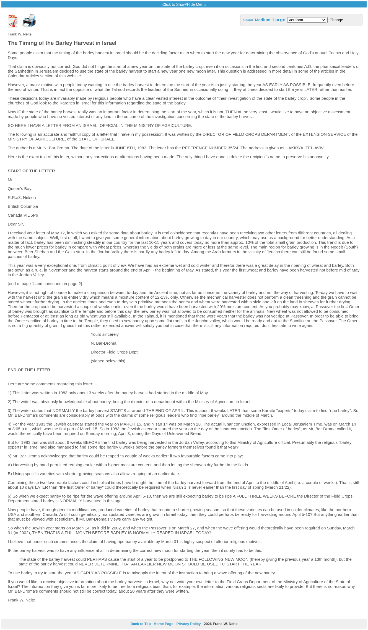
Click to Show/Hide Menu (184, 4)
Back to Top (140, 624)
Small (248, 20)
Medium (263, 19)
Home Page (163, 624)
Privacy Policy (188, 624)
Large (279, 19)
